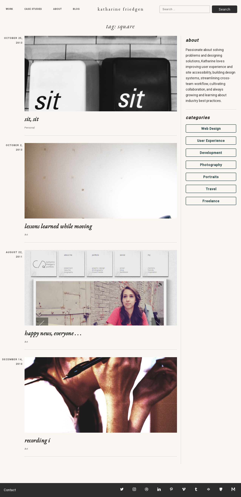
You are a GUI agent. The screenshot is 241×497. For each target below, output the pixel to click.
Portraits (211, 177)
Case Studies (33, 9)
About (57, 9)
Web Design (211, 129)
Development (211, 153)
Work (9, 9)
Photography (211, 165)
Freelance (210, 201)
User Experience (211, 141)
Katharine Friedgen (121, 9)
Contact (10, 490)
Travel (211, 189)
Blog (76, 9)
